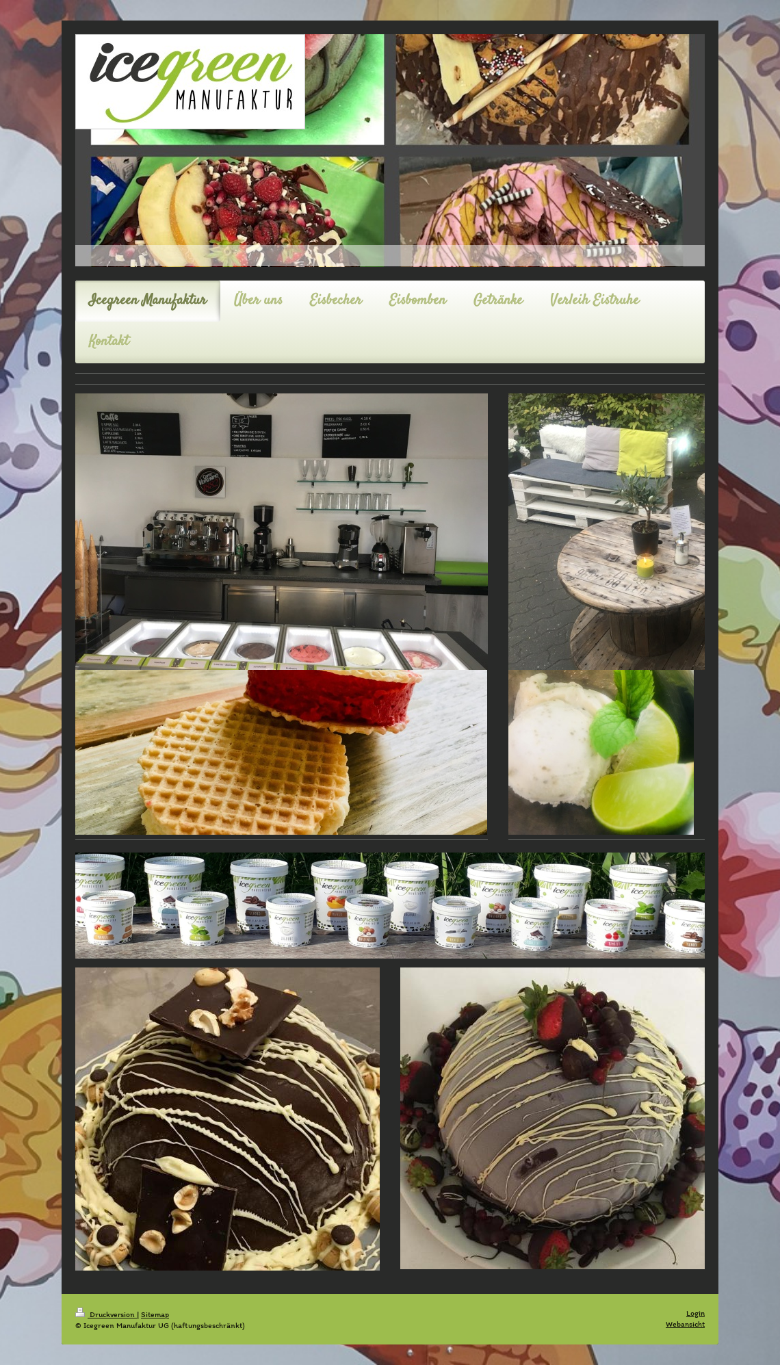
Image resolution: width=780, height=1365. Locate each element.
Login (695, 1313)
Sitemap (155, 1314)
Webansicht (685, 1324)
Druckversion (106, 1314)
